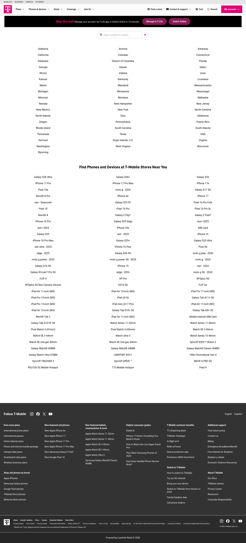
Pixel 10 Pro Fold (203, 202)
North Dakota (43, 115)
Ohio (123, 115)
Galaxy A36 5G (123, 253)
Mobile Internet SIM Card (203, 316)
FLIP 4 (43, 278)
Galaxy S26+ (123, 177)
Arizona (123, 48)
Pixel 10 (43, 208)
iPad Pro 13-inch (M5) (43, 297)
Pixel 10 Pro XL (203, 208)
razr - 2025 (123, 234)
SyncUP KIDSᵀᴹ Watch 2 (203, 342)
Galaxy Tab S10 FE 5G (43, 323)
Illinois (43, 73)
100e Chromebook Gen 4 (203, 354)
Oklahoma (203, 115)
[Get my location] (145, 35)
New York (123, 109)
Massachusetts (202, 85)
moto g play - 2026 (203, 253)
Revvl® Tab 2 (43, 316)
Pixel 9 (202, 367)
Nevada (43, 103)
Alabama (43, 48)
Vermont (43, 140)
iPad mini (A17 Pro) (123, 304)
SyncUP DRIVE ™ (123, 361)
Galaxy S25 (43, 234)
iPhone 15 (123, 265)
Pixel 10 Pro (122, 208)
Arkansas (203, 48)
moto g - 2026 (123, 189)
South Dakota (202, 128)
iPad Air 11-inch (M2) (122, 316)
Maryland (123, 85)
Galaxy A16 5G (43, 265)
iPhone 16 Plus (123, 246)
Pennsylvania (123, 121)
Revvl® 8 (43, 215)
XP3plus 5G (203, 278)
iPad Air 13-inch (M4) (122, 291)
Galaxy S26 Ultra (43, 177)
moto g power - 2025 (43, 259)
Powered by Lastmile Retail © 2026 (123, 537)
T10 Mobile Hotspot (123, 367)
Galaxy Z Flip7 (123, 215)
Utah (203, 134)
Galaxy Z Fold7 (203, 215)
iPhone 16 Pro (43, 221)
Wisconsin (203, 146)
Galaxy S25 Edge (123, 221)
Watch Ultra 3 (123, 335)
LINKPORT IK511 (123, 354)
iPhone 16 (202, 234)
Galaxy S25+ (123, 240)
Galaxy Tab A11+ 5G (203, 297)
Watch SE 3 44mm (43, 335)
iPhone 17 (202, 196)
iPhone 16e (123, 227)
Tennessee (43, 134)
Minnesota (123, 91)
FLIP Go (203, 284)
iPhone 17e (203, 183)
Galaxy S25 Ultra (203, 240)
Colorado (123, 54)
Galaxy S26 (203, 177)
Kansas (43, 79)
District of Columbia (123, 61)
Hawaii (123, 67)
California (43, 54)
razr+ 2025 (203, 221)
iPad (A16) (123, 297)
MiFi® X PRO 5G (203, 361)
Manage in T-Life (154, 21)
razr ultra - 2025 (43, 246)
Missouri (43, 97)
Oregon (43, 121)
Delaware (43, 61)
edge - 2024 (123, 272)
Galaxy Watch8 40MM (43, 348)
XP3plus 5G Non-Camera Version (43, 284)
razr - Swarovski (43, 202)
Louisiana (203, 79)
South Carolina (123, 128)
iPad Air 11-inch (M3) (202, 304)
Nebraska (203, 97)
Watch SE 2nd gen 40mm (43, 342)
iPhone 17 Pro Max (123, 183)
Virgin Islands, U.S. (123, 140)
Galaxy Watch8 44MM (123, 348)
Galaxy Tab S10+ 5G (123, 310)
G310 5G (123, 284)
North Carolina (203, 109)
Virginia (203, 140)
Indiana (123, 73)
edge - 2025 (43, 253)
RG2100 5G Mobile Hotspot (43, 367)
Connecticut (203, 54)
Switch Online (179, 21)
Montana (123, 97)
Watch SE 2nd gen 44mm (123, 342)
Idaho (203, 67)
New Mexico (43, 109)
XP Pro (123, 278)
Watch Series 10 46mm (203, 335)
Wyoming (43, 152)
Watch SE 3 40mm (203, 329)
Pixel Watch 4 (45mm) (123, 329)
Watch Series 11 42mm (123, 323)
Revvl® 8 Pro (43, 196)
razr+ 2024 (43, 227)
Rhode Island (43, 128)
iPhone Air (123, 196)
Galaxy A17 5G (203, 189)
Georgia (43, 67)
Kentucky (123, 79)
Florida (203, 61)
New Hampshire (123, 103)
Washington (43, 146)
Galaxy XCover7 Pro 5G (43, 272)
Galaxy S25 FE (123, 202)
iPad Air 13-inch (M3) (43, 310)
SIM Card (203, 227)
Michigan (43, 91)
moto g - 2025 (203, 259)
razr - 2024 (203, 265)
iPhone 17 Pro (43, 183)
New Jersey (202, 103)
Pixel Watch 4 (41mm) (43, 329)
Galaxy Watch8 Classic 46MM (203, 348)
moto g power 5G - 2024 (123, 259)
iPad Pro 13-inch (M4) (43, 304)
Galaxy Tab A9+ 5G (203, 310)
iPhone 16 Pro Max (43, 240)
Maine (43, 85)
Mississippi (203, 91)
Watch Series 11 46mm (203, 323)
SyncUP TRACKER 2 (43, 361)
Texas (123, 134)
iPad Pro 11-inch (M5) (203, 291)
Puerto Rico (202, 121)
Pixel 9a (203, 246)
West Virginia (123, 146)
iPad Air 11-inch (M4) (43, 291)
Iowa (203, 73)
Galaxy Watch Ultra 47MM (43, 354)
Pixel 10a (43, 189)
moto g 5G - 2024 (202, 272)
